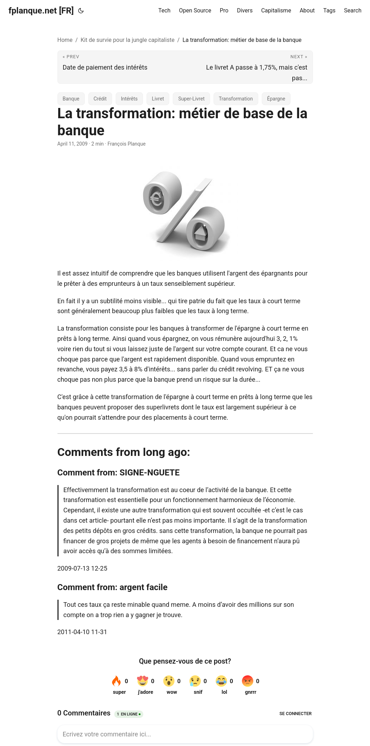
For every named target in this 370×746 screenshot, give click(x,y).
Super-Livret (191, 99)
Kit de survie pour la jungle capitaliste (128, 40)
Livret (158, 99)
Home (65, 40)
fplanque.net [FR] (41, 11)
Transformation (236, 99)
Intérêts (129, 99)
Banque (71, 99)
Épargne (276, 99)
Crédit (100, 99)
